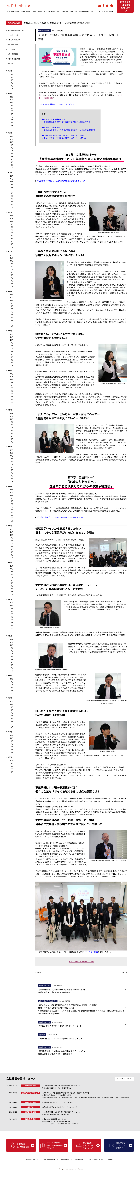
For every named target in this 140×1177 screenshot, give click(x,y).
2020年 (10, 291)
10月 (11, 102)
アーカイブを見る (125, 1078)
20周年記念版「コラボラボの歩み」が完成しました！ (60, 1107)
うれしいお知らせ (14, 40)
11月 (11, 100)
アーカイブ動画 (91, 952)
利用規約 (111, 1159)
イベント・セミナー (51, 11)
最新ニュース (37, 11)
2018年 (10, 370)
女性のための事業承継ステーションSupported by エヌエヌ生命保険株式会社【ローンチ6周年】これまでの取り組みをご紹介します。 (61, 1121)
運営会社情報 (65, 1159)
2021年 (10, 252)
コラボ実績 (11, 49)
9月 (12, 105)
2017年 (10, 410)
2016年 (10, 447)
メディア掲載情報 (14, 59)
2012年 (10, 599)
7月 (12, 111)
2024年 (10, 133)
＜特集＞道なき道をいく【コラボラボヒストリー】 (59, 1102)
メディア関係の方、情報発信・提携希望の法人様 (51, 1145)
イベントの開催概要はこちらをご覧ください (56, 104)
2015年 (10, 486)
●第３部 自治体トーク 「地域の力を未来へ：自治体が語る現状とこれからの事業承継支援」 (69, 128)
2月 (12, 86)
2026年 (10, 71)
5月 (12, 77)
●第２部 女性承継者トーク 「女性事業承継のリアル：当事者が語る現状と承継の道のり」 (67, 120)
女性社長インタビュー (69, 11)
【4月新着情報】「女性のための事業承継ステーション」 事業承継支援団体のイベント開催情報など (61, 1113)
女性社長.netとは (12, 11)
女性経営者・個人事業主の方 (19, 1145)
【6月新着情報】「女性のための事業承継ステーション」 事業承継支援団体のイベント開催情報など (61, 1086)
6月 (12, 74)
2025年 (10, 93)
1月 (12, 89)
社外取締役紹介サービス (88, 11)
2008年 (10, 732)
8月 (12, 108)
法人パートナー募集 (106, 11)
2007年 (10, 757)
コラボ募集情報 (13, 54)
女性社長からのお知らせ (16, 30)
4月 (12, 80)
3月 (12, 83)
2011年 (10, 636)
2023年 (10, 172)
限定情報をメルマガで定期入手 (117, 1145)
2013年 (10, 562)
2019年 (10, 331)
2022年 (10, 212)
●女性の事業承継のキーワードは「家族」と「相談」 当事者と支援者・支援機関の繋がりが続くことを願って (64, 136)
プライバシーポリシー (96, 1159)
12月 (11, 97)
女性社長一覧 (26, 11)
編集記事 (11, 64)
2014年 (10, 526)
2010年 (10, 675)
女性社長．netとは (32, 1159)
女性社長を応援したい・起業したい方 (84, 1145)
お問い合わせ (79, 1159)
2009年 (10, 698)
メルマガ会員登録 (49, 1159)
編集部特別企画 (13, 45)
